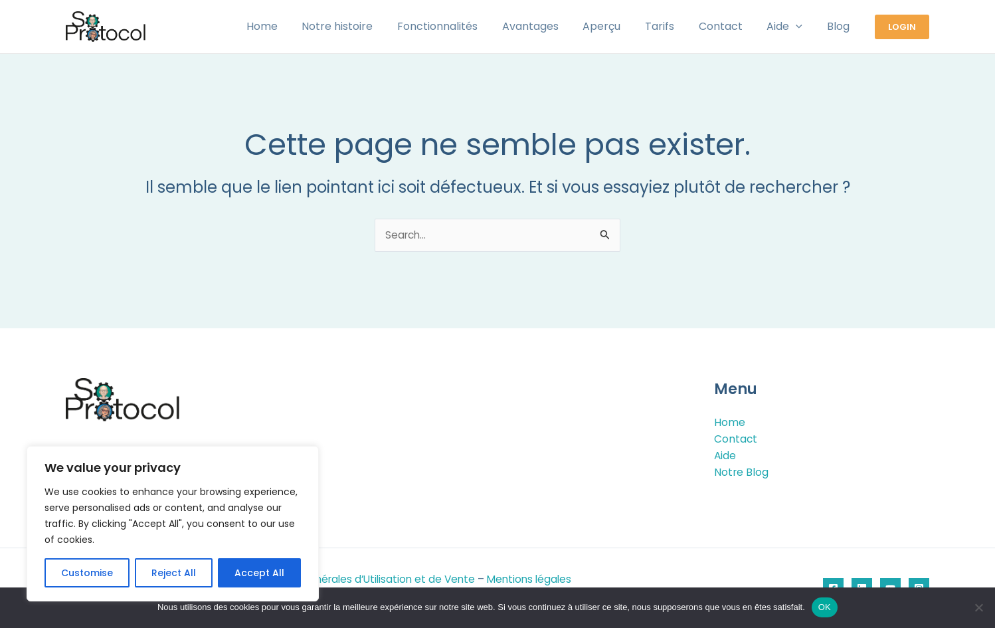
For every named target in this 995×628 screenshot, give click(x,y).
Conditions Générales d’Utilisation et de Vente (364, 579)
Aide (725, 455)
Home (729, 421)
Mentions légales (539, 579)
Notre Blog (741, 472)
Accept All (259, 572)
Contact (736, 439)
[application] (800, 26)
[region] (173, 523)
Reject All (173, 572)
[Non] (978, 607)
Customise (87, 572)
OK (824, 607)
